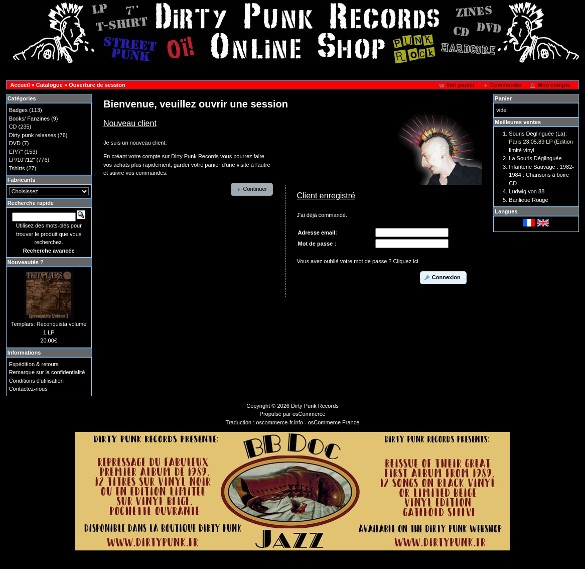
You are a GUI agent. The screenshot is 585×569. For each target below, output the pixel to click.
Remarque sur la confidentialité (47, 372)
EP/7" (16, 152)
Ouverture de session (97, 85)
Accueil (20, 85)
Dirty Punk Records (315, 406)
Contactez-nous (28, 389)
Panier (503, 98)
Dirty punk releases (32, 135)
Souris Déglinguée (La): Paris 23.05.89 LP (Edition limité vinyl (541, 142)
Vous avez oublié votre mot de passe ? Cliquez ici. (358, 261)
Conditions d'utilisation (36, 381)
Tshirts (17, 168)
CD (13, 127)
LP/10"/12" (22, 160)
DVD (15, 143)
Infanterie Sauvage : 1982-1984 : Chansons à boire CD (541, 175)
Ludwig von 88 (526, 191)
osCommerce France (334, 422)
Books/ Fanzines (29, 119)
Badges (18, 110)
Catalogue (49, 85)
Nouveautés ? (26, 262)
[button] (457, 85)
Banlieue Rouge (528, 200)
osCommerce (308, 414)
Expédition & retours (34, 364)
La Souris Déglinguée (535, 158)
